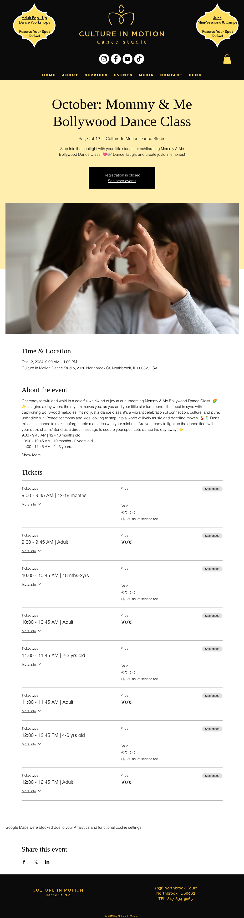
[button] (227, 59)
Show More (31, 454)
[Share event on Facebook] (24, 862)
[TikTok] (139, 59)
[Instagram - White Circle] (104, 59)
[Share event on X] (35, 862)
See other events (122, 180)
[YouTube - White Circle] (127, 59)
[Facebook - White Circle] (116, 59)
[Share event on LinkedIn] (47, 862)
